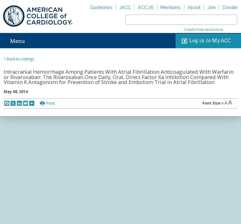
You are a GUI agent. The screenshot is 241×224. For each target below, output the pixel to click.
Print (50, 103)
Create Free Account (201, 29)
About (194, 7)
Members (170, 7)
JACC (125, 7)
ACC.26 (146, 7)
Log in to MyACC (204, 40)
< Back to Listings (19, 59)
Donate (230, 7)
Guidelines (101, 7)
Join (211, 7)
